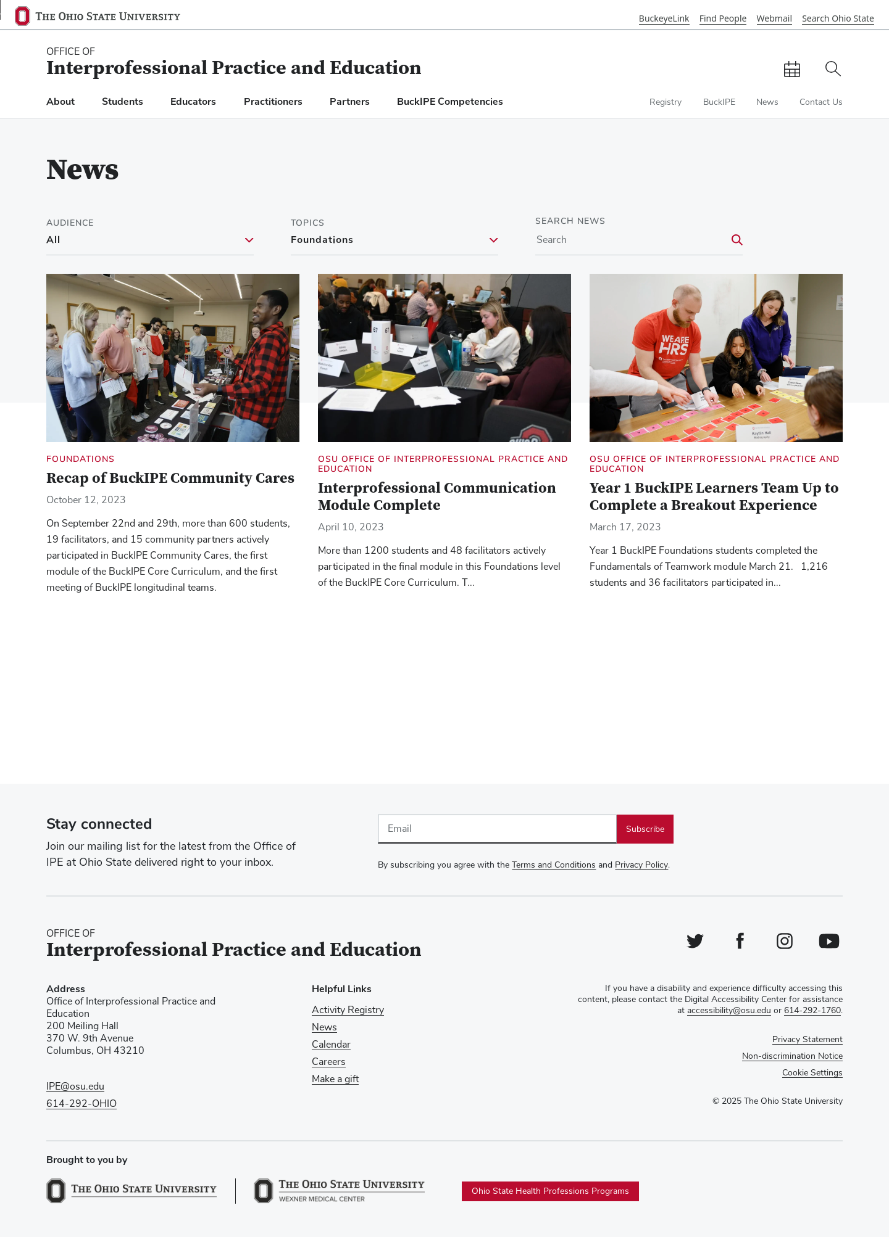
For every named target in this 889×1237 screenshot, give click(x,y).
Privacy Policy (641, 865)
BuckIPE (719, 102)
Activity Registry (348, 1010)
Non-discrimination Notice (792, 1056)
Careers (329, 1062)
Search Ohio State (838, 18)
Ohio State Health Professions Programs (550, 1191)
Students (122, 102)
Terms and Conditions (554, 865)
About (60, 102)
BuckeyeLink (664, 18)
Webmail (774, 18)
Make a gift (335, 1079)
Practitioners (273, 102)
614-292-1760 (812, 1010)
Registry (665, 102)
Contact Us (821, 102)
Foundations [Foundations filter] (322, 240)
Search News (570, 221)
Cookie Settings (812, 1073)
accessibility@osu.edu (729, 1010)
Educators (193, 102)
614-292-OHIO (81, 1104)
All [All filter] (53, 240)
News (767, 102)
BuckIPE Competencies (450, 102)
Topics (308, 223)
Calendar (331, 1045)
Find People (723, 18)
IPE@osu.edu (75, 1086)
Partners (350, 102)
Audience (70, 223)
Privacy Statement (807, 1039)
